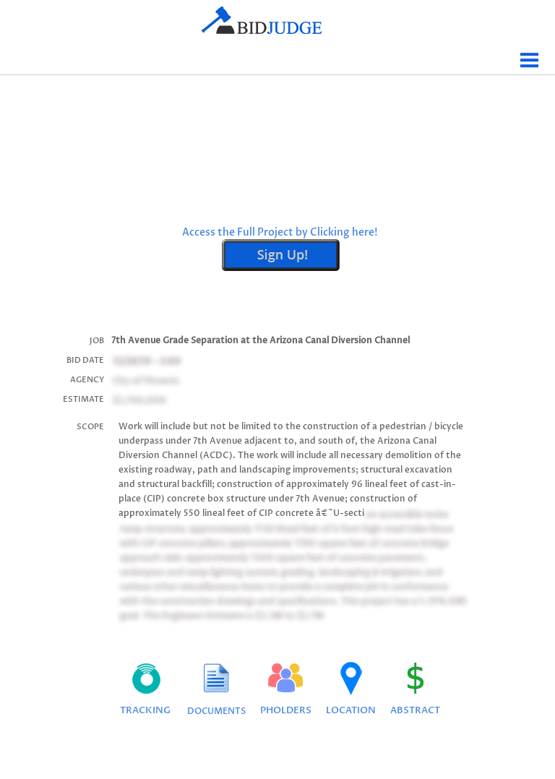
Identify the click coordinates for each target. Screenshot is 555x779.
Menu (529, 54)
